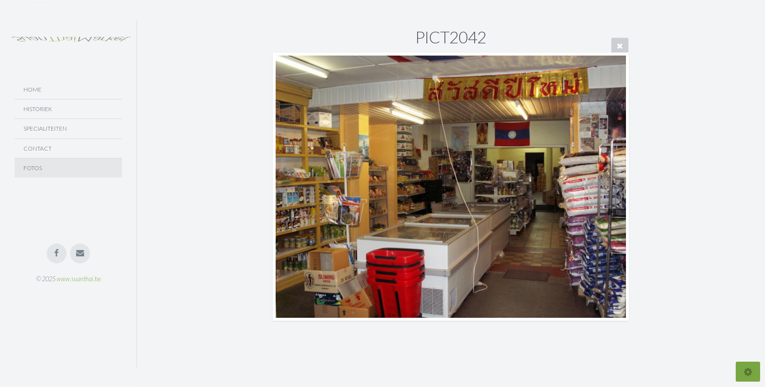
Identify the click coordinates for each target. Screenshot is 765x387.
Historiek (37, 109)
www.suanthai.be (79, 279)
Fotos (32, 168)
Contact (37, 148)
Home (32, 89)
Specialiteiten (45, 128)
